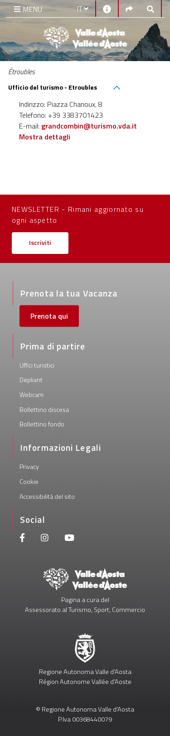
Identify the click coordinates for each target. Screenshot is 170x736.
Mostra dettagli (44, 136)
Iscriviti (40, 243)
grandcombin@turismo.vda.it (89, 125)
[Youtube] (69, 538)
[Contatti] (107, 8)
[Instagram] (45, 538)
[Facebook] (22, 538)
